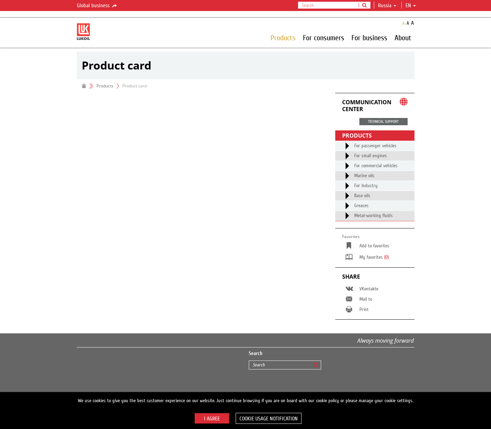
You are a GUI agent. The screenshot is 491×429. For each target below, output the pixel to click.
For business (369, 37)
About (403, 37)
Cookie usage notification (268, 419)
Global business (97, 5)
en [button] (411, 5)
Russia (387, 5)
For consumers (323, 37)
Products (283, 37)
